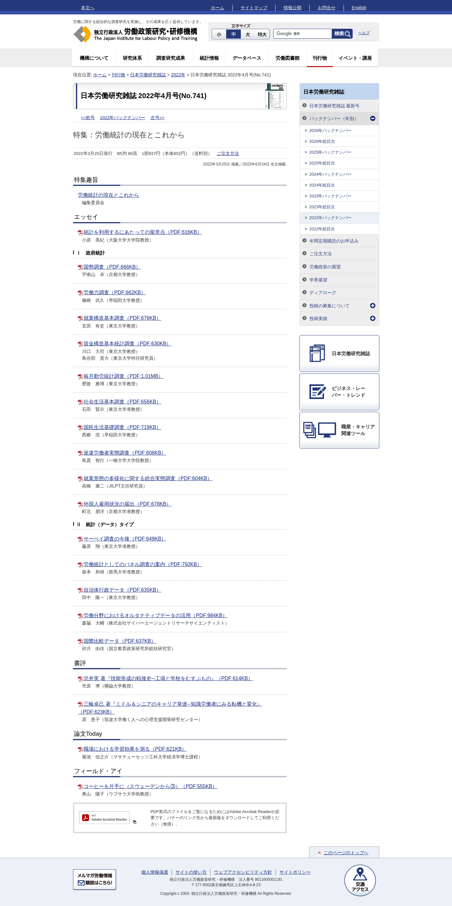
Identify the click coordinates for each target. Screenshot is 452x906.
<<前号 (88, 117)
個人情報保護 (154, 872)
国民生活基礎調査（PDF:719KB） (122, 427)
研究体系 (132, 58)
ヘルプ (364, 33)
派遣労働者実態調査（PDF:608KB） (125, 453)
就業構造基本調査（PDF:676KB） (122, 318)
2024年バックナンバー (330, 174)
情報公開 (292, 7)
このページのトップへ (346, 852)
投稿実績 (318, 318)
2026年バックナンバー (330, 130)
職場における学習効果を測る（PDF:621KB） (135, 749)
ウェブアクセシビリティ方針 (243, 872)
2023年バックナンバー (330, 196)
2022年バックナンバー (122, 117)
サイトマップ (254, 7)
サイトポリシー (295, 872)
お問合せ (327, 7)
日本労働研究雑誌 (148, 74)
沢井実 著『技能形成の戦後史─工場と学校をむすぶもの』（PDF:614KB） (168, 678)
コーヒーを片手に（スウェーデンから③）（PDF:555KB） (150, 786)
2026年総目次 (322, 141)
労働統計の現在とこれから (108, 195)
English (359, 7)
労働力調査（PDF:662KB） (115, 292)
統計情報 (209, 58)
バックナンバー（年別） (334, 118)
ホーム (217, 7)
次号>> (158, 117)
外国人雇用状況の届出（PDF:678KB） (127, 504)
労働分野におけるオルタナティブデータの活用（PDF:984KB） (155, 615)
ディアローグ (322, 292)
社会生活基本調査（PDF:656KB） (122, 401)
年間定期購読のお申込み (334, 240)
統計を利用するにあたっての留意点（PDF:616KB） (143, 232)
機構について (94, 58)
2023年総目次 (322, 206)
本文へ (87, 7)
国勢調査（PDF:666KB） (112, 267)
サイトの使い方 (191, 872)
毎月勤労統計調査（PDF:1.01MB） (123, 376)
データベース (247, 58)
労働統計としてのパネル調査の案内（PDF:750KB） (143, 564)
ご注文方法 (228, 153)
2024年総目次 (322, 185)
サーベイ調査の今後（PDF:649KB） (125, 538)
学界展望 (318, 279)
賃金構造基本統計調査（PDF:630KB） (127, 343)
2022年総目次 (322, 228)
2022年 (178, 74)
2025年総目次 (322, 163)
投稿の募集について (329, 305)
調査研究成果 (170, 58)
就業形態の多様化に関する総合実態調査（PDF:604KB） (148, 478)
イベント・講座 (355, 58)
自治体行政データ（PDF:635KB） (122, 590)
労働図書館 (288, 58)
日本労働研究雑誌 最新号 (334, 105)
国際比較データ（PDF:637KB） (120, 641)
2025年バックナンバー (330, 152)
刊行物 (320, 58)
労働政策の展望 (325, 266)
